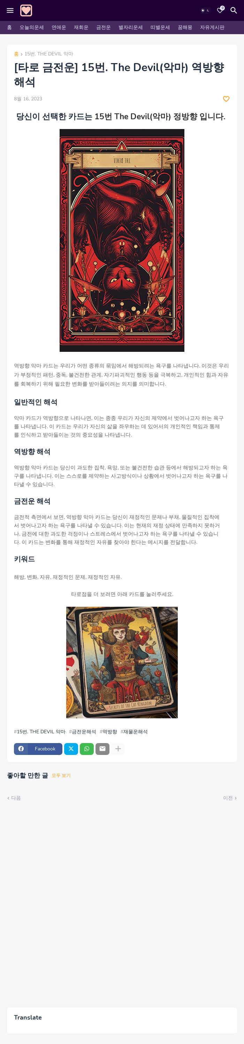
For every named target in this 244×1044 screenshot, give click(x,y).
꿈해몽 (185, 27)
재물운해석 (135, 731)
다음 (16, 798)
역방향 (109, 731)
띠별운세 (160, 27)
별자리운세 (131, 27)
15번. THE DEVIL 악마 (48, 54)
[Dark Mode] (205, 10)
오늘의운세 (32, 27)
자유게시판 (212, 27)
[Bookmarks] (220, 10)
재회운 (81, 27)
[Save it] (226, 99)
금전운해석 (84, 731)
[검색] (235, 10)
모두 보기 (61, 775)
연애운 (59, 27)
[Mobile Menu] (10, 10)
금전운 (103, 27)
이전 (228, 798)
